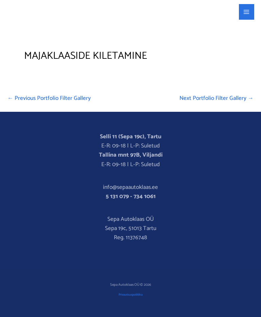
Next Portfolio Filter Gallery (216, 98)
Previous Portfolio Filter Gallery (49, 98)
